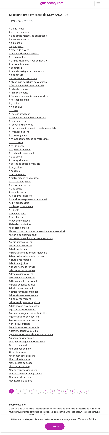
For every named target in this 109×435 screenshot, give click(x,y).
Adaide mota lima (18, 249)
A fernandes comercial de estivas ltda (28, 96)
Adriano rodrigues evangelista (24, 302)
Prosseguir (55, 426)
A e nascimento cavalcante (23, 78)
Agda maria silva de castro (22, 309)
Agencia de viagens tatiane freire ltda (28, 313)
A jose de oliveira (17, 121)
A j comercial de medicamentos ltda (27, 117)
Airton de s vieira (17, 352)
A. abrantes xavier (18, 192)
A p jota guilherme (18, 160)
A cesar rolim (16, 67)
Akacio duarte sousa (19, 359)
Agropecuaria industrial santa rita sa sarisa (31, 334)
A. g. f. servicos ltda (19, 202)
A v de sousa (15, 188)
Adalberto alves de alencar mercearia (28, 252)
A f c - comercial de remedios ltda (26, 85)
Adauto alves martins (20, 259)
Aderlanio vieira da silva (21, 274)
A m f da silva (16, 142)
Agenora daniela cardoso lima (24, 316)
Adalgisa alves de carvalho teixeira (26, 256)
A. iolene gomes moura (21, 206)
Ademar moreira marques (22, 270)
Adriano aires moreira (20, 299)
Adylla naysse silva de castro (24, 306)
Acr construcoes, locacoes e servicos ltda (31, 238)
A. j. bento (14, 210)
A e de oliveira (16, 74)
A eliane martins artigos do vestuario (28, 82)
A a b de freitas (16, 28)
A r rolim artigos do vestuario (24, 178)
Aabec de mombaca (19, 220)
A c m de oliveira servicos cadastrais (28, 60)
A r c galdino (15, 167)
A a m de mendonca (19, 39)
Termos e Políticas (88, 419)
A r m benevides (17, 174)
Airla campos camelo (20, 348)
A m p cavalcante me (20, 149)
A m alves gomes (18, 135)
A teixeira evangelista (20, 181)
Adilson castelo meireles (22, 277)
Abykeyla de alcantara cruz (23, 235)
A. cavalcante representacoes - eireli (28, 199)
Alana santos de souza (20, 363)
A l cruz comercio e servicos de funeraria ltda (32, 128)
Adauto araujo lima (18, 263)
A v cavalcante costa (19, 185)
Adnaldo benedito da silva (22, 284)
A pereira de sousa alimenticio (24, 163)
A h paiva (13, 110)
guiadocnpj (51, 3)
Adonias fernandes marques (23, 291)
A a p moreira (15, 42)
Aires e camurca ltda (19, 345)
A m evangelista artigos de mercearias (29, 138)
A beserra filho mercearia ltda (24, 53)
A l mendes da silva (19, 131)
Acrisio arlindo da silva (20, 242)
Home (12, 20)
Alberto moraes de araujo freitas (25, 373)
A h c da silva (15, 106)
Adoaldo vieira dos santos (22, 288)
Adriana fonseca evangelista (23, 295)
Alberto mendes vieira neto (23, 370)
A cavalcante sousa (19, 64)
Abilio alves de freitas (20, 224)
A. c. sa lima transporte (21, 195)
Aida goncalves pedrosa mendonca (27, 341)
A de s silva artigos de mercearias (26, 71)
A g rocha (14, 103)
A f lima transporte (18, 92)
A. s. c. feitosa (16, 217)
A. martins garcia (17, 213)
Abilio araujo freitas (19, 227)
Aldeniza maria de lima (20, 380)
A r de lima (14, 170)
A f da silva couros (18, 89)
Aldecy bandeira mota (20, 377)
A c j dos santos (17, 57)
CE (19, 20)
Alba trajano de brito (19, 366)
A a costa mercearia (19, 32)
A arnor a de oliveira (19, 50)
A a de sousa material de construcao (28, 35)
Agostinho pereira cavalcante (24, 327)
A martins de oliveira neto (22, 153)
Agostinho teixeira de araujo (23, 331)
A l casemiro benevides (21, 124)
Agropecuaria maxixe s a (21, 338)
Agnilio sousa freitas (19, 323)
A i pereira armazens (19, 114)
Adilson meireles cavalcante (23, 281)
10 (79, 391)
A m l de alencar (17, 146)
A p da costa (15, 156)
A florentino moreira (19, 99)
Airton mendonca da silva (22, 355)
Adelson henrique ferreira (22, 267)
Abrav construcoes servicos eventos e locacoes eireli (37, 231)
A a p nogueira (16, 46)
